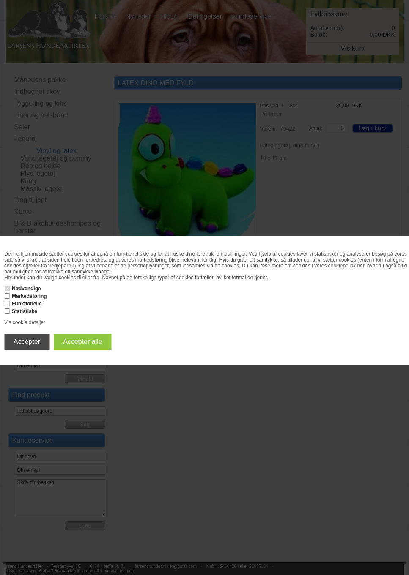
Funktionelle (27, 304)
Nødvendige (26, 289)
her (360, 266)
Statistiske (24, 311)
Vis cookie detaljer (24, 322)
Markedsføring (29, 296)
